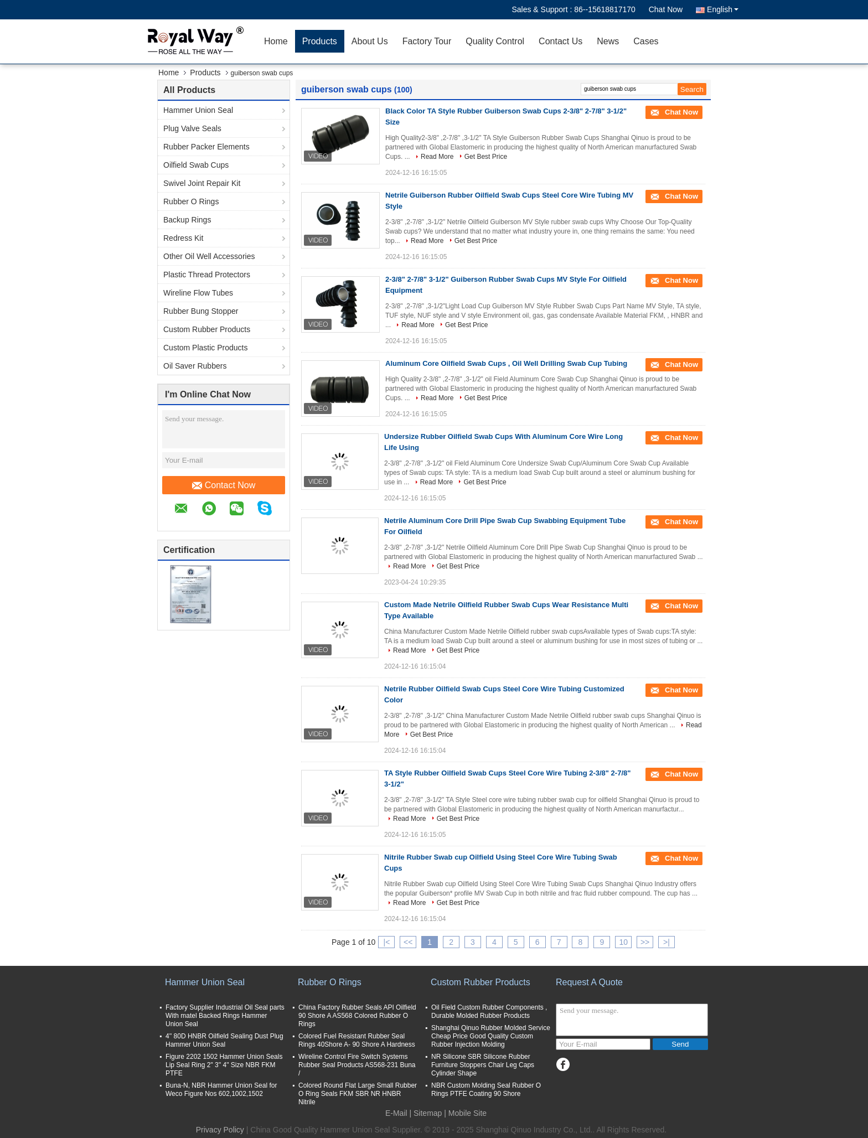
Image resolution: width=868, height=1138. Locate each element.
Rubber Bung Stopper (200, 311)
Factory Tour (427, 41)
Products (319, 41)
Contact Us (560, 41)
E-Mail (396, 1113)
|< (387, 942)
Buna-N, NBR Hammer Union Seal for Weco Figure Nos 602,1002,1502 (221, 1090)
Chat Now (666, 9)
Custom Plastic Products (205, 347)
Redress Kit (183, 238)
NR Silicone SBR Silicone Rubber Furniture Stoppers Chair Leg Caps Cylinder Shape (482, 1065)
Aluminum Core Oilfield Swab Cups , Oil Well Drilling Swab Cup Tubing (506, 363)
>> (644, 942)
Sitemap (428, 1113)
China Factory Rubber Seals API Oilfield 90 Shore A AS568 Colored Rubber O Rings (357, 1015)
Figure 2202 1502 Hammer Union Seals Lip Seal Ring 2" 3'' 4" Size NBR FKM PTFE (224, 1065)
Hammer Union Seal (198, 110)
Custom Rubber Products (206, 329)
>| (666, 942)
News (608, 41)
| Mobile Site (465, 1113)
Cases (645, 41)
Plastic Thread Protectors (206, 274)
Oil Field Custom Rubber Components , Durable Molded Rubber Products (489, 1011)
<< (408, 942)
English (722, 9)
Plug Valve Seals (192, 128)
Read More (437, 157)
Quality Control (495, 41)
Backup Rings (187, 219)
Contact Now (224, 485)
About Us (370, 41)
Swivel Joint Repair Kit (201, 183)
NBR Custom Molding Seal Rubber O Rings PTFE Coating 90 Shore (486, 1090)
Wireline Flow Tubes (198, 292)
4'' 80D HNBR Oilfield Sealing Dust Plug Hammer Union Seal (224, 1040)
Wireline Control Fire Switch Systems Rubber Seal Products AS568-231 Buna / (356, 1065)
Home (276, 41)
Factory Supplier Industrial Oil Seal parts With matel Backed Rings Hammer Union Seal (225, 1015)
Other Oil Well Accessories (209, 256)
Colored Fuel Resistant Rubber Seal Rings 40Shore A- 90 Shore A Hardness (356, 1040)
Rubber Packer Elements (206, 146)
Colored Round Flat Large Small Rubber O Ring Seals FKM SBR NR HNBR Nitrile (357, 1094)
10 (623, 942)
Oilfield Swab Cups (196, 165)
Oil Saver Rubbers (194, 365)
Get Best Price (485, 157)
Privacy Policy (220, 1129)
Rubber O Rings (191, 201)
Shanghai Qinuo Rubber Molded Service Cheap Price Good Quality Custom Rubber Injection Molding (490, 1036)
